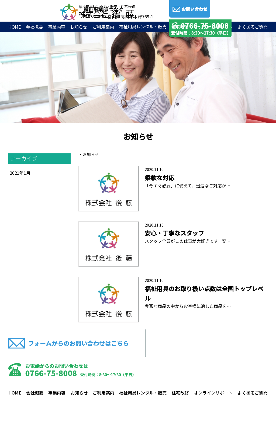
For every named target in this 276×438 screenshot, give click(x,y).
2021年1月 (20, 173)
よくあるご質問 (252, 26)
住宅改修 (180, 26)
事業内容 (56, 26)
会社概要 (34, 26)
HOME (14, 26)
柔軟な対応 (159, 177)
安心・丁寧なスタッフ (174, 232)
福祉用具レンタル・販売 (143, 392)
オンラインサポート (213, 26)
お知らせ (78, 26)
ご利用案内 (103, 26)
